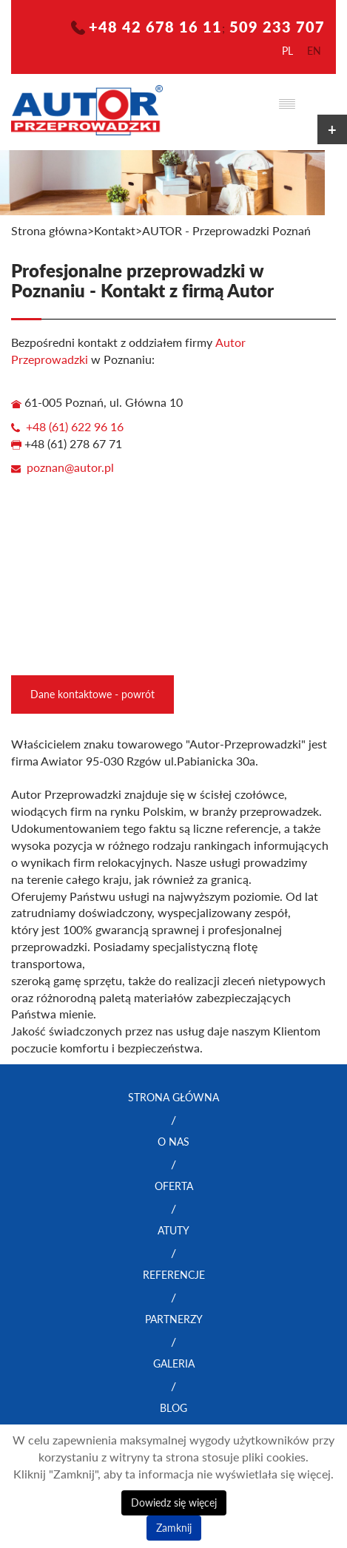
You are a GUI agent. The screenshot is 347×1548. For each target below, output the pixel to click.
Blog (173, 1408)
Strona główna (49, 231)
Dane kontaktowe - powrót (92, 694)
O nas (173, 1142)
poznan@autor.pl (70, 467)
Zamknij (174, 1528)
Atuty (173, 1230)
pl (287, 51)
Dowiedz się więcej (174, 1502)
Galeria (174, 1363)
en (314, 51)
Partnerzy (174, 1319)
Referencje (174, 1275)
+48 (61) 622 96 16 (75, 427)
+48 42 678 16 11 (155, 26)
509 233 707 (277, 26)
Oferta (174, 1186)
